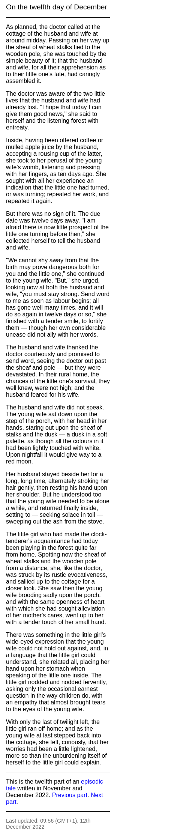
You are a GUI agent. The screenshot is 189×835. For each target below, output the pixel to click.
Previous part (69, 795)
